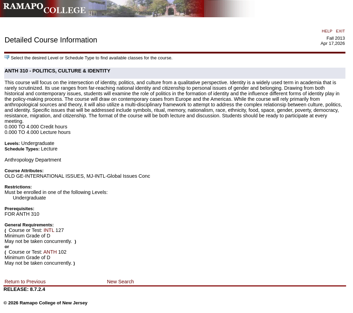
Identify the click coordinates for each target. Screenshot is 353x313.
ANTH (50, 252)
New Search (120, 281)
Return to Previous (25, 281)
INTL (48, 230)
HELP (327, 31)
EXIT (340, 31)
